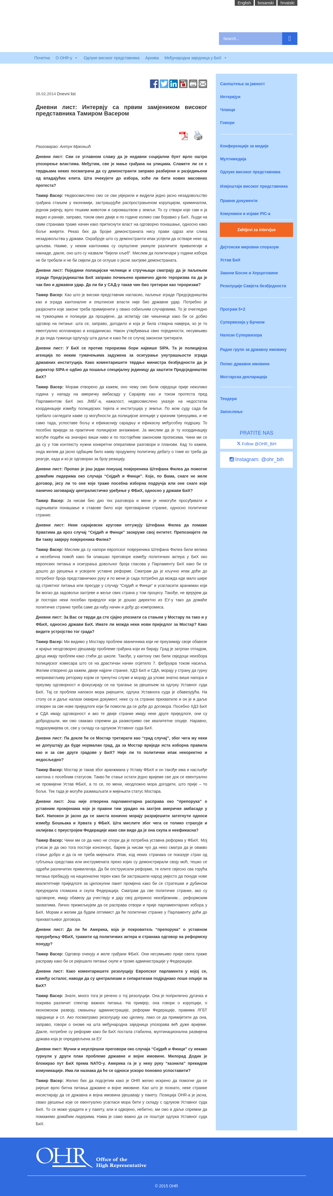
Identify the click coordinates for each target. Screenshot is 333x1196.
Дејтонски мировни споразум (249, 247)
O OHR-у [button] (67, 58)
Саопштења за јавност (242, 83)
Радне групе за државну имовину (253, 349)
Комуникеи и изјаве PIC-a (245, 213)
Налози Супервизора (241, 335)
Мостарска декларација (243, 376)
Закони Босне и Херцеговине (249, 273)
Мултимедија (233, 159)
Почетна (42, 58)
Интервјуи (230, 96)
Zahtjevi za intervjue (256, 229)
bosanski (266, 3)
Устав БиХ (230, 260)
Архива (152, 58)
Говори (227, 122)
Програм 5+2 (232, 309)
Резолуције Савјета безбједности (253, 286)
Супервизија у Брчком (242, 322)
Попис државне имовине (245, 364)
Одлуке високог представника (111, 58)
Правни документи (238, 200)
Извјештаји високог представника (254, 186)
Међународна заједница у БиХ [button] (195, 58)
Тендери (228, 398)
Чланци (227, 109)
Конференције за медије (244, 146)
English (244, 3)
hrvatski (287, 3)
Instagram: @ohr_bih (257, 459)
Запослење (231, 411)
